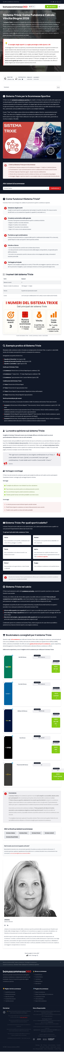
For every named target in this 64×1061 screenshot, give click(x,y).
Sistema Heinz (23, 837)
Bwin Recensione (9, 1003)
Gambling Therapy (42, 1043)
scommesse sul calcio (28, 594)
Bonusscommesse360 (8, 968)
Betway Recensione (10, 1001)
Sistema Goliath (49, 837)
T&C (41, 1052)
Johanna (9, 79)
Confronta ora (55, 189)
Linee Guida (53, 1054)
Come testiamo (51, 1052)
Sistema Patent (36, 837)
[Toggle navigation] (59, 7)
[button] (33, 6)
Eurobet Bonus (22, 687)
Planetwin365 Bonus (22, 768)
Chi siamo (41, 1054)
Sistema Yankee (10, 837)
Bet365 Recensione (10, 999)
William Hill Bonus (22, 714)
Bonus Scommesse (40, 999)
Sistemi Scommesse (8, 970)
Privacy (44, 1052)
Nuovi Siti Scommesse (41, 1008)
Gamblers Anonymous (51, 1043)
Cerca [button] (59, 2)
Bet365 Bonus (22, 660)
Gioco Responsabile (44, 1056)
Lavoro (58, 1054)
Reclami (47, 1054)
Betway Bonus (39, 988)
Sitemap (36, 1052)
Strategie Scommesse (31, 968)
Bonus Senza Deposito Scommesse (44, 1001)
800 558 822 (50, 1029)
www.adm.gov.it (23, 1024)
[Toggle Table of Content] (57, 87)
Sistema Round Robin (12, 841)
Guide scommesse (20, 968)
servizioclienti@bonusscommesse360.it (20, 858)
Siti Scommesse (39, 1005)
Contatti (58, 1052)
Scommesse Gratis (40, 1003)
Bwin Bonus (38, 990)
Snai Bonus (23, 741)
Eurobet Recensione (10, 1005)
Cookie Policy (57, 1058)
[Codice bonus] (41, 660)
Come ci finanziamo (55, 1056)
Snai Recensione (9, 1008)
